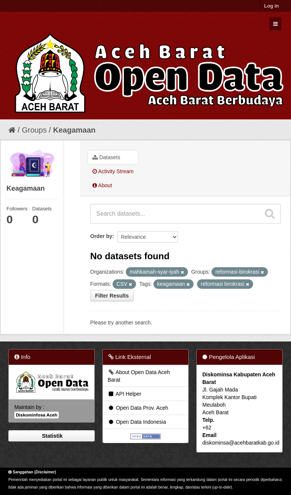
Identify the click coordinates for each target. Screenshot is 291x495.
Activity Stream (112, 171)
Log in (271, 6)
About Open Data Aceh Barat (139, 376)
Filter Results (112, 296)
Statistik (52, 436)
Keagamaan (74, 130)
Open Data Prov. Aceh (138, 408)
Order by (101, 236)
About (102, 185)
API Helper (124, 394)
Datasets (106, 157)
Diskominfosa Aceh (36, 415)
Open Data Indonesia (137, 422)
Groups (34, 130)
